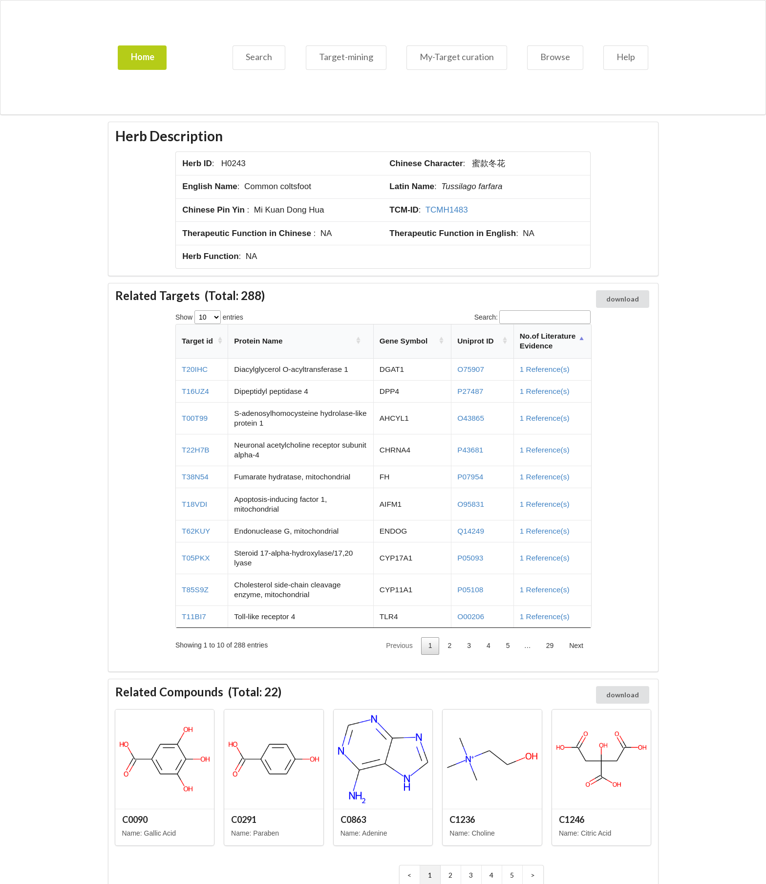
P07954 (470, 477)
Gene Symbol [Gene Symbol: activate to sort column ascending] (403, 341)
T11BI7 (194, 616)
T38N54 (195, 477)
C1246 (571, 819)
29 (550, 645)
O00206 (470, 616)
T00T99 (195, 418)
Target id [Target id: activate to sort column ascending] (197, 341)
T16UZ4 (195, 391)
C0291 (243, 819)
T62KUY (196, 531)
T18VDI (194, 504)
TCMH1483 (447, 210)
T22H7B (195, 450)
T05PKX (196, 558)
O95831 (470, 504)
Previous (399, 645)
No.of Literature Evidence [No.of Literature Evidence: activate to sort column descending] (548, 341)
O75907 (470, 369)
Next (576, 645)
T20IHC (195, 369)
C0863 (353, 819)
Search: (532, 317)
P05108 (470, 589)
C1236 (462, 819)
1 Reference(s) (545, 369)
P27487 (470, 391)
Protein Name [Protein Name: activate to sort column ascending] (258, 341)
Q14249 (470, 531)
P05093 (470, 558)
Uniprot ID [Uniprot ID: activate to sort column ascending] (475, 341)
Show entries (209, 317)
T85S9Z (195, 589)
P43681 (470, 450)
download (622, 299)
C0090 (135, 819)
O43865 (470, 418)
